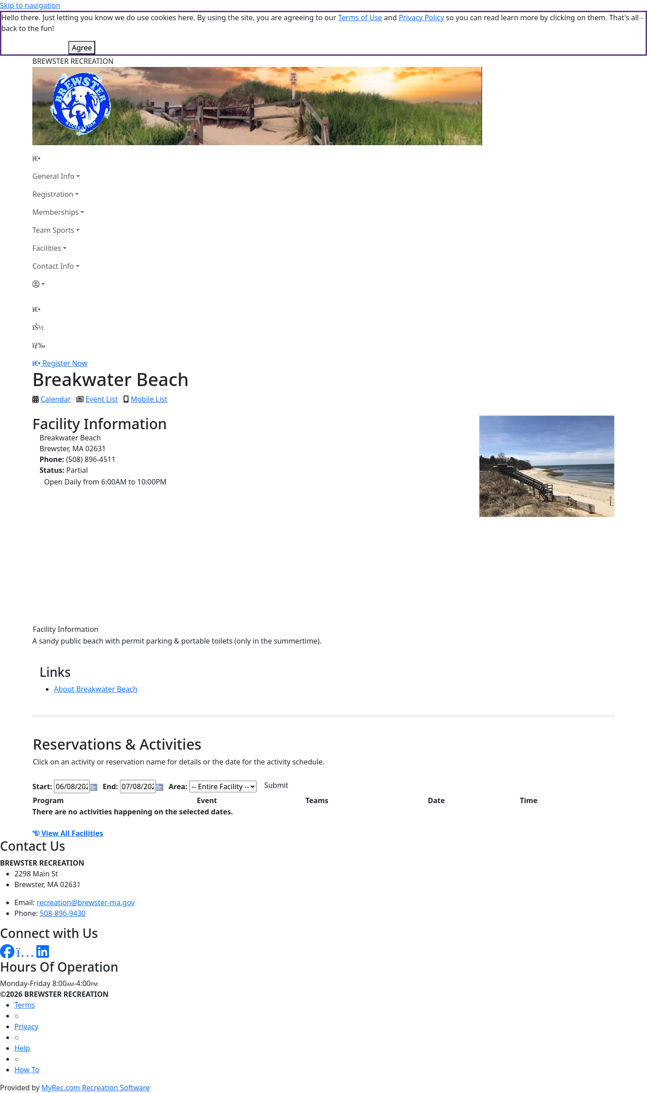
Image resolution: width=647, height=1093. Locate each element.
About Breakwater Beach (95, 689)
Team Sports (53, 230)
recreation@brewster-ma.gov (86, 902)
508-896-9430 (63, 913)
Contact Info (53, 266)
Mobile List (149, 399)
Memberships (55, 212)
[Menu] (38, 345)
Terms (24, 1005)
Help (22, 1048)
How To (26, 1070)
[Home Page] (58, 158)
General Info (53, 176)
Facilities (46, 248)
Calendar (55, 399)
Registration (52, 194)
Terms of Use (360, 17)
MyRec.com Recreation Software (95, 1088)
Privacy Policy (421, 17)
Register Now (64, 363)
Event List (101, 399)
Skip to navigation (30, 5)
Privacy (26, 1026)
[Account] (58, 284)
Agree (82, 48)
